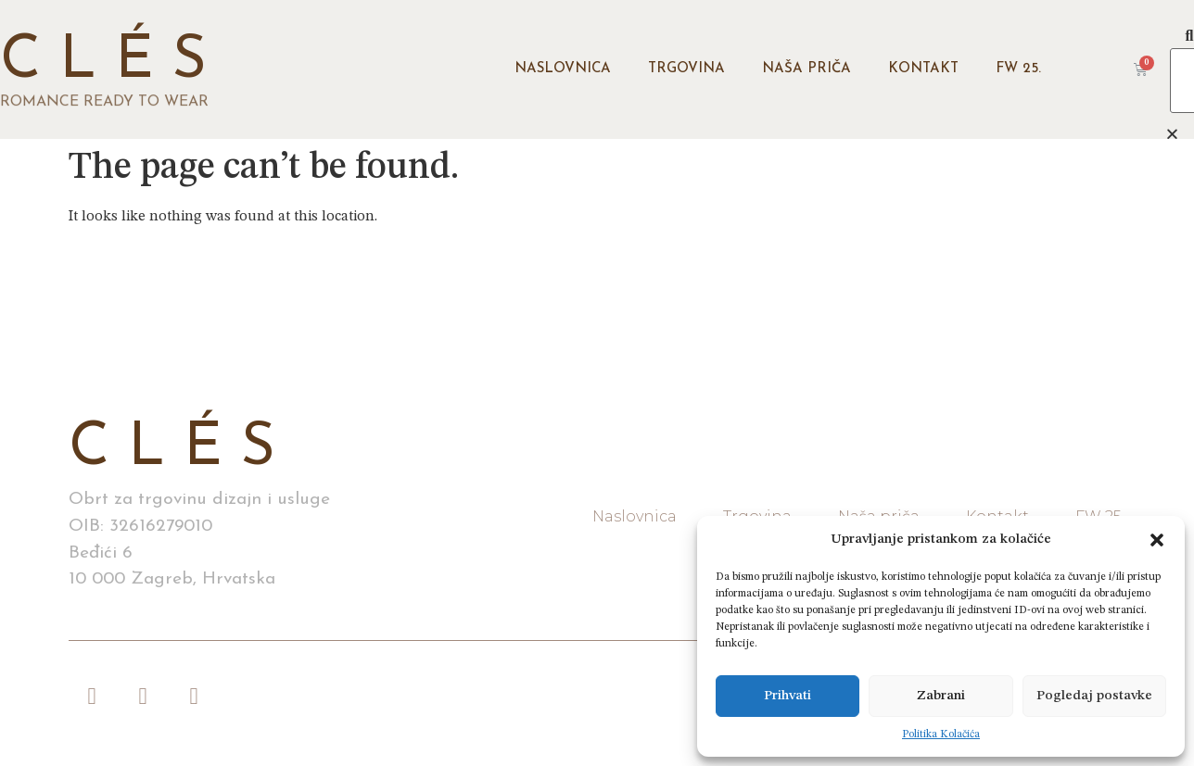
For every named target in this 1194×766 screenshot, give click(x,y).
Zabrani (941, 696)
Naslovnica (562, 69)
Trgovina (686, 69)
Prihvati (787, 696)
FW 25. (1018, 69)
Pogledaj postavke (1094, 696)
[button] (1157, 540)
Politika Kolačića (941, 734)
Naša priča (806, 69)
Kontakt (923, 69)
